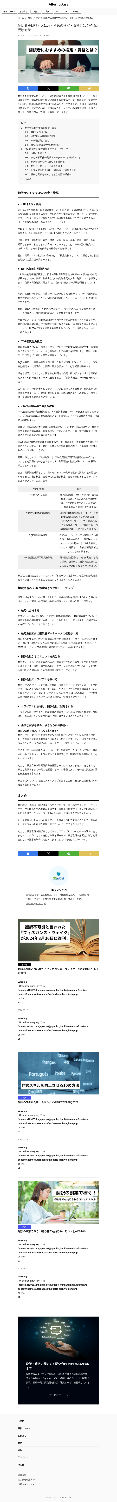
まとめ (28, 178)
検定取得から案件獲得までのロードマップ (46, 149)
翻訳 (36, 11)
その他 (75, 11)
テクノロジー (61, 11)
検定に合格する (39, 153)
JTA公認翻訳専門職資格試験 (45, 144)
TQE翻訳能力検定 (40, 140)
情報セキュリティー (27, 1484)
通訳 (47, 11)
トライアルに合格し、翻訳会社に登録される (53, 170)
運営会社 (22, 1475)
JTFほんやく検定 (39, 132)
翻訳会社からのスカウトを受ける (48, 161)
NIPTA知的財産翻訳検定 (43, 136)
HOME (21, 1421)
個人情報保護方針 (26, 1479)
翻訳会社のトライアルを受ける (47, 166)
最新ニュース (9, 11)
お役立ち (24, 11)
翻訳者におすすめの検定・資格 (41, 128)
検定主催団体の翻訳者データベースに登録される (56, 157)
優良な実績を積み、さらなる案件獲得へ (51, 174)
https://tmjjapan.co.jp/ (36, 903)
